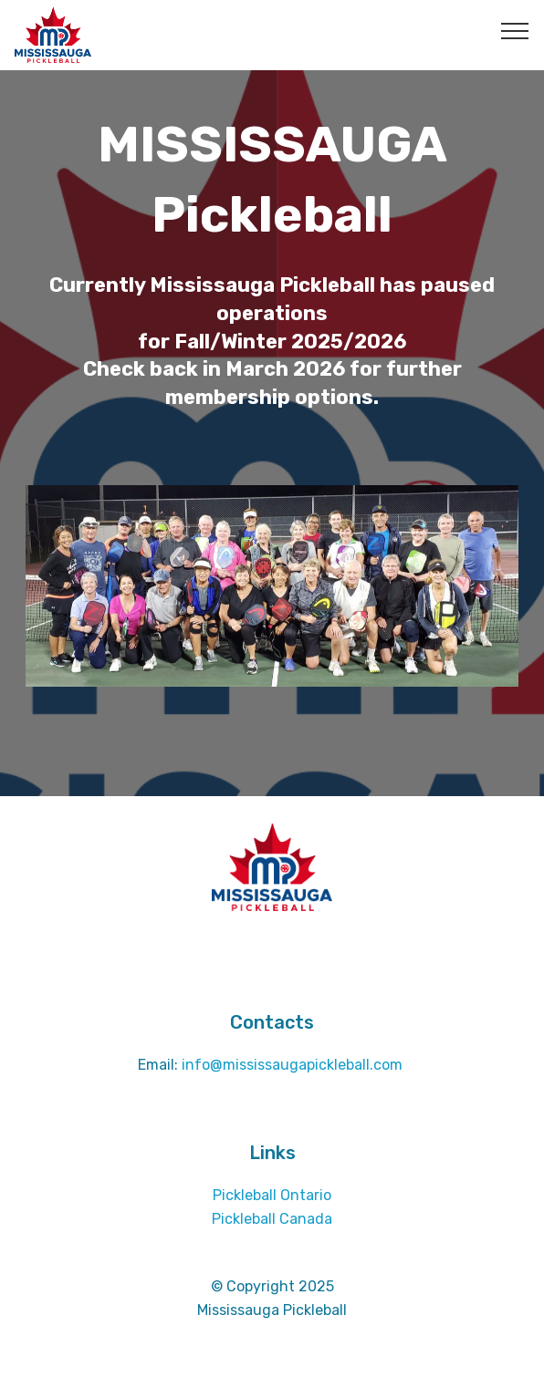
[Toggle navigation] (515, 30)
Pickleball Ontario (272, 1195)
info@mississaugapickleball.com (294, 1064)
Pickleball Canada (272, 1218)
